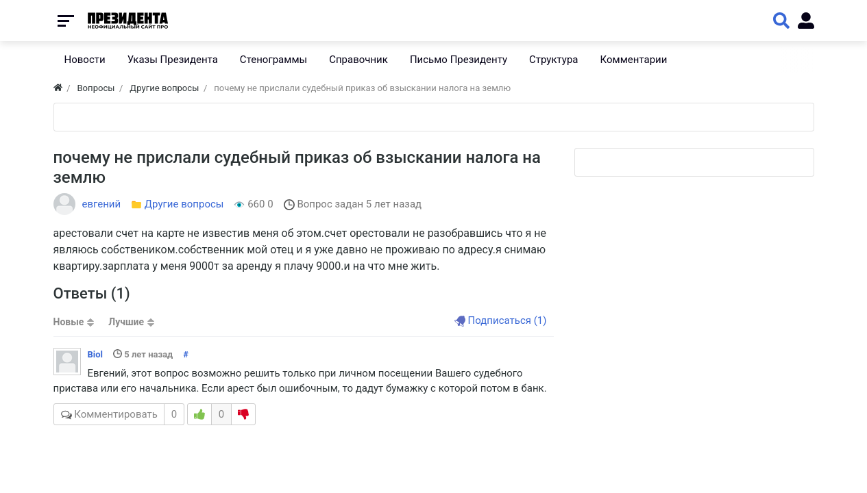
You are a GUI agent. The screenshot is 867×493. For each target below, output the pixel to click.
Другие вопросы (184, 204)
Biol (95, 354)
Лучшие (126, 321)
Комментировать (119, 414)
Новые (68, 321)
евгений (101, 204)
